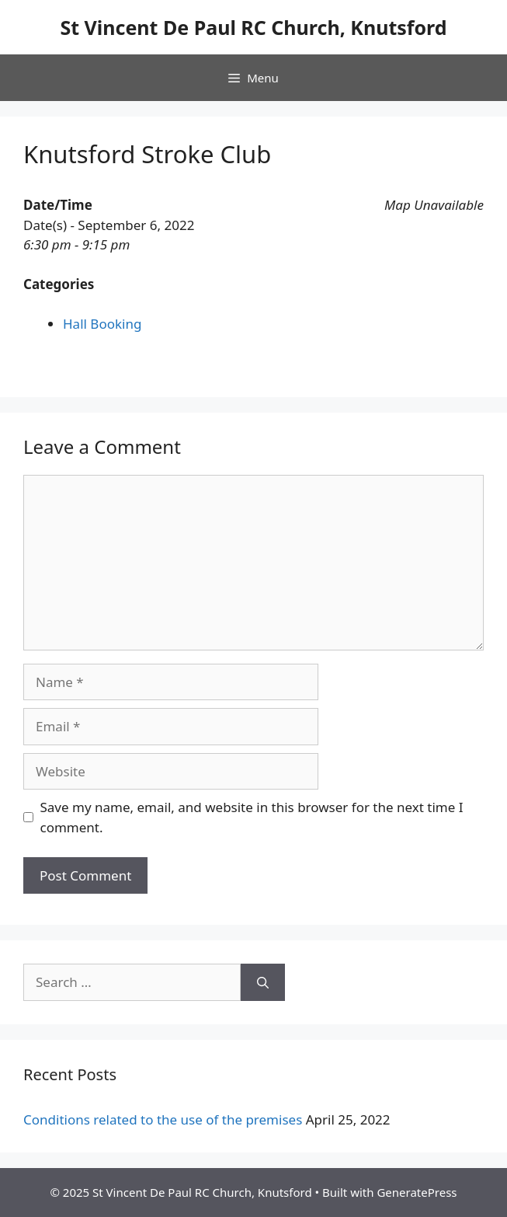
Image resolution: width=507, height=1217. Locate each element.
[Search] (263, 982)
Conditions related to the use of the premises (162, 1119)
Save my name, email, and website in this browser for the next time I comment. (252, 817)
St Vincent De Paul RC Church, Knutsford (253, 27)
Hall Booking (102, 324)
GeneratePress (417, 1192)
